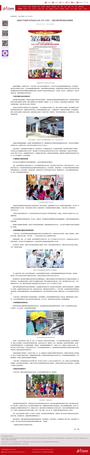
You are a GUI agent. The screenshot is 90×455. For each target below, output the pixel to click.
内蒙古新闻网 (21, 16)
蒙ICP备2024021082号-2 (20, 452)
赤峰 (47, 8)
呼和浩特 (25, 8)
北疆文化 (48, 6)
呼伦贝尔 (34, 8)
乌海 (72, 8)
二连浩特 (85, 8)
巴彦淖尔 (67, 8)
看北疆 (43, 6)
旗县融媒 (34, 6)
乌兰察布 (56, 8)
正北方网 (56, 2)
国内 (58, 6)
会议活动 (30, 16)
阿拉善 (75, 8)
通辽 (43, 8)
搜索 (87, 2)
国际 (62, 6)
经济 (72, 6)
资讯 (76, 6)
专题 (69, 6)
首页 (19, 6)
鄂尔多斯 (62, 8)
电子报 (63, 2)
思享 (65, 6)
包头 (30, 8)
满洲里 (80, 8)
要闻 (29, 6)
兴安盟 (39, 8)
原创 (39, 6)
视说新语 (54, 6)
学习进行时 (24, 6)
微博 (69, 2)
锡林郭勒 (51, 8)
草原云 (49, 2)
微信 (74, 2)
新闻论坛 (81, 2)
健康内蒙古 (81, 6)
